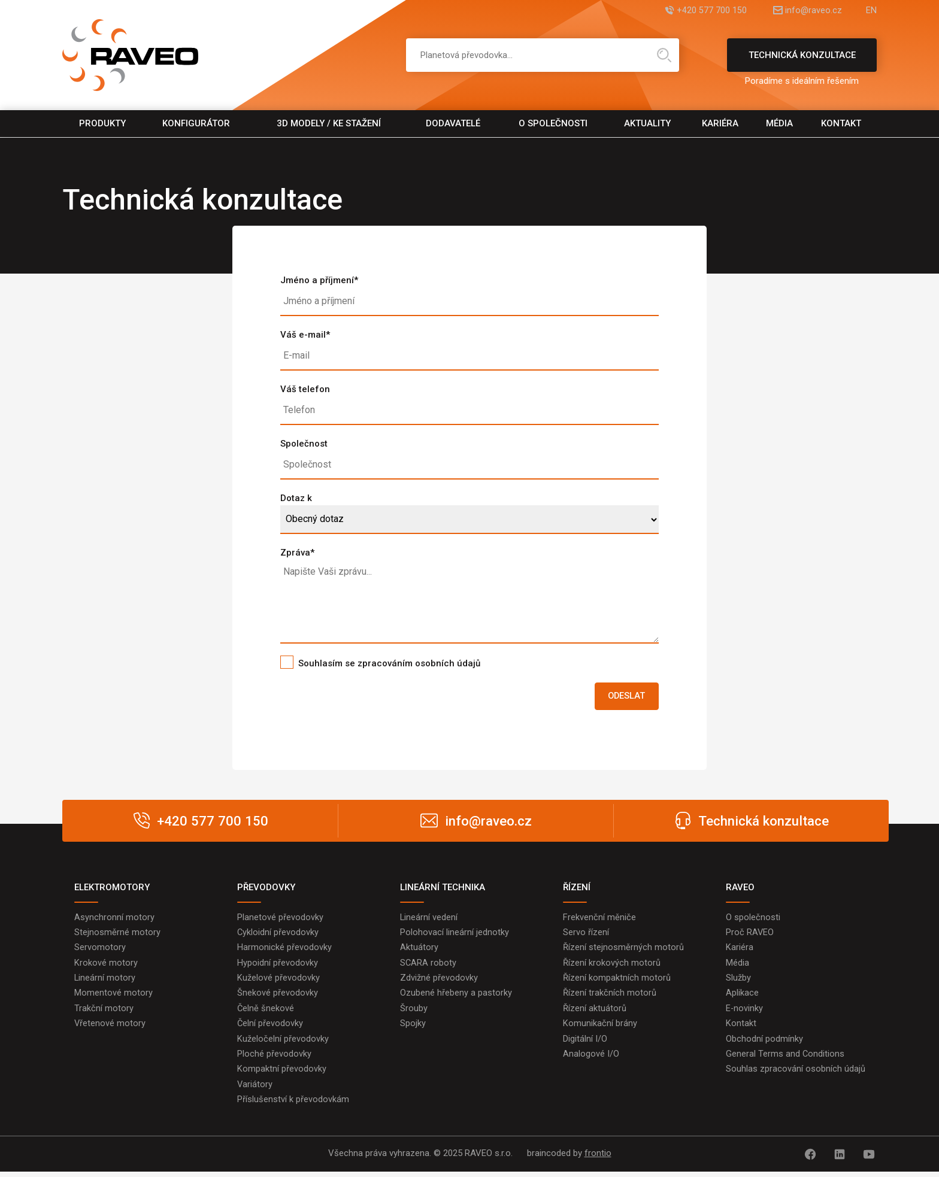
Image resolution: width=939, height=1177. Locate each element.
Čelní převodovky (270, 1028)
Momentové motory (113, 996)
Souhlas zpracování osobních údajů (795, 1074)
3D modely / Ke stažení (329, 123)
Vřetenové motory (110, 1028)
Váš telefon (305, 389)
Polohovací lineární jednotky (454, 934)
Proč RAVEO (750, 934)
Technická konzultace (802, 61)
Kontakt (841, 123)
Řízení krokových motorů (612, 965)
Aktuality (647, 123)
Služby (738, 981)
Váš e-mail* (305, 334)
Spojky (413, 1028)
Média (779, 123)
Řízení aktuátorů (594, 1012)
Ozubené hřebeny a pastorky (456, 996)
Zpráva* (297, 552)
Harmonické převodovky (284, 950)
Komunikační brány (600, 1028)
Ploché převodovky (274, 1059)
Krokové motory (106, 965)
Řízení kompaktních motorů (617, 981)
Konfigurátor (196, 123)
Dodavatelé (453, 123)
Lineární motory (105, 981)
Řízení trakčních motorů (609, 996)
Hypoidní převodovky (277, 965)
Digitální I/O (585, 1043)
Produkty (102, 123)
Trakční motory (104, 1012)
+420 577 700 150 (699, 10)
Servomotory (100, 950)
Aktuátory (419, 950)
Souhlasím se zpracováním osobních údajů (389, 663)
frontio (597, 1159)
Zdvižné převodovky (439, 981)
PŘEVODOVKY (266, 888)
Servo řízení (586, 934)
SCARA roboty (428, 965)
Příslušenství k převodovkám (293, 1105)
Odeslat (624, 696)
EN (871, 10)
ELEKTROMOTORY (112, 888)
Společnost (304, 443)
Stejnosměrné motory (117, 934)
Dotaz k (296, 498)
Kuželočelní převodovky (283, 1043)
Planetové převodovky (280, 919)
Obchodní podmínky (764, 1043)
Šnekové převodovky (277, 996)
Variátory (255, 1090)
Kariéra (720, 123)
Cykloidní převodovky (278, 934)
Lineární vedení (429, 919)
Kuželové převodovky (278, 981)
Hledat (664, 55)
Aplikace (742, 996)
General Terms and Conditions (785, 1059)
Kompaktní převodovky (281, 1074)
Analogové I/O (591, 1059)
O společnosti (553, 123)
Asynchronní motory (114, 919)
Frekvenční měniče (599, 919)
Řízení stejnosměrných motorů (623, 950)
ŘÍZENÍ (576, 888)
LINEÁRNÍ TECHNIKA (442, 888)
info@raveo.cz (807, 10)
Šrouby (414, 1012)
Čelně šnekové (266, 1012)
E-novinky (745, 1012)
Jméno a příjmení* (319, 280)
